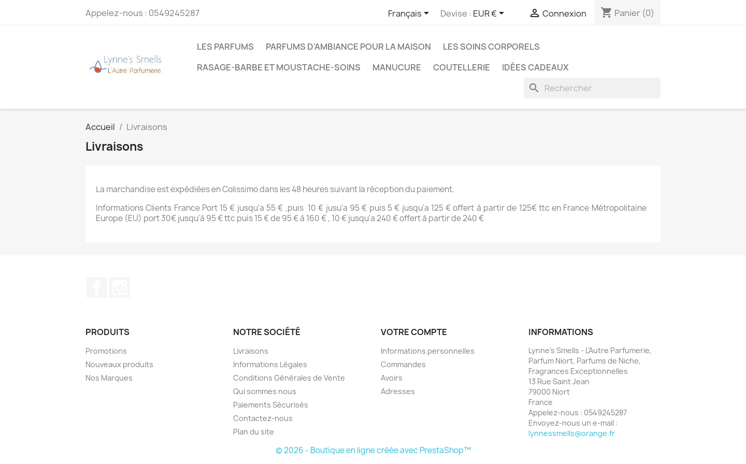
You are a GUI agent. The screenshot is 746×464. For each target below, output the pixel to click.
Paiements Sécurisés (270, 405)
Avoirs (392, 378)
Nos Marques (109, 378)
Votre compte (414, 332)
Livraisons (250, 351)
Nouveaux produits (119, 364)
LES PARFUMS (225, 46)
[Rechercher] (592, 88)
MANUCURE (396, 67)
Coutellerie (461, 67)
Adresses (398, 391)
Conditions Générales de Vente (289, 378)
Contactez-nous (263, 418)
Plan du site (253, 432)
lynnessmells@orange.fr (571, 433)
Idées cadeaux (535, 67)
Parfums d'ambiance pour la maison (348, 46)
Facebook (97, 287)
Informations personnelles (428, 351)
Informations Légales (270, 364)
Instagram (119, 287)
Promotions (106, 351)
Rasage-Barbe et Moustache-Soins (279, 67)
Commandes (403, 364)
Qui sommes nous (264, 391)
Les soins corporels (491, 46)
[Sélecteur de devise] (490, 14)
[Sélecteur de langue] (410, 14)
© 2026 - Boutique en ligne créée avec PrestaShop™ (373, 450)
